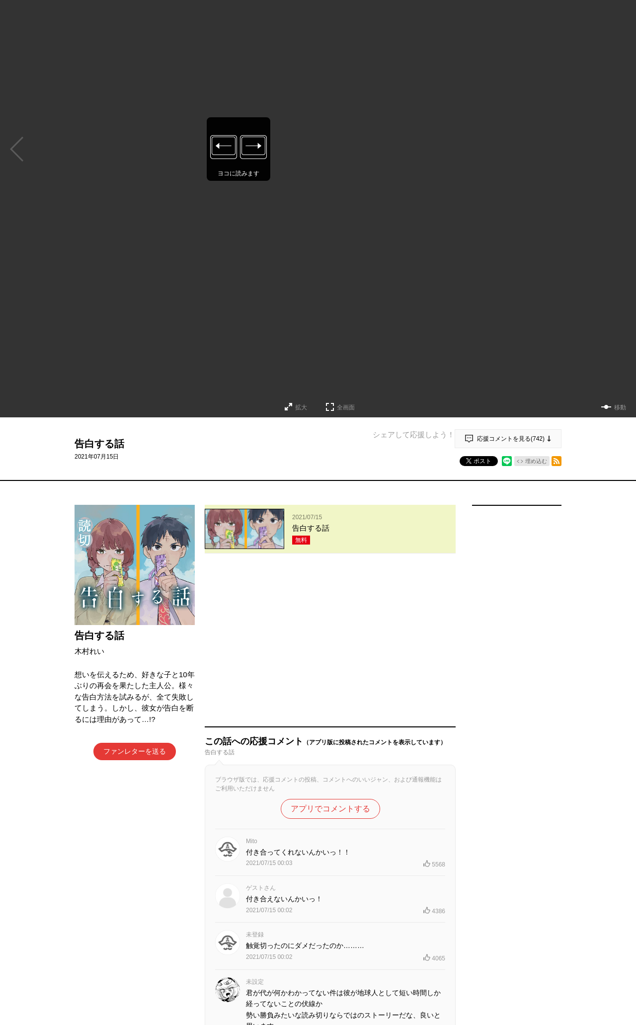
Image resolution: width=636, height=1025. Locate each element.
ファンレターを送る (134, 751)
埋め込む (536, 461)
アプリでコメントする (330, 655)
